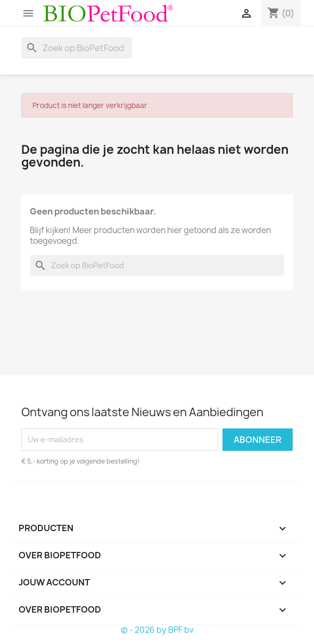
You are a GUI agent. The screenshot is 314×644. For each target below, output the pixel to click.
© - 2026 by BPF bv (157, 629)
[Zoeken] (76, 48)
